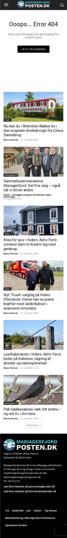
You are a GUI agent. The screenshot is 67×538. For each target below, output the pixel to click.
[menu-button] (6, 5)
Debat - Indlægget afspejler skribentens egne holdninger (27, 195)
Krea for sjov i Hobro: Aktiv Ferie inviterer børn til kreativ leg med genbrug (30, 244)
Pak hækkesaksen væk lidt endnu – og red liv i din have (32, 411)
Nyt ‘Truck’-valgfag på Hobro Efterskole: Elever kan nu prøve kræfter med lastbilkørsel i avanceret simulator (29, 301)
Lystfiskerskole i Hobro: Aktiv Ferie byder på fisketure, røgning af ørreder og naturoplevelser (32, 358)
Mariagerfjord (11, 175)
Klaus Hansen (11, 139)
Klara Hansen (11, 418)
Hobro (7, 120)
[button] (62, 5)
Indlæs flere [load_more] (33, 425)
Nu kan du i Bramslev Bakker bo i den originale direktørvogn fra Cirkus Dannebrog (33, 130)
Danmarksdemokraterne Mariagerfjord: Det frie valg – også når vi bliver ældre (32, 185)
